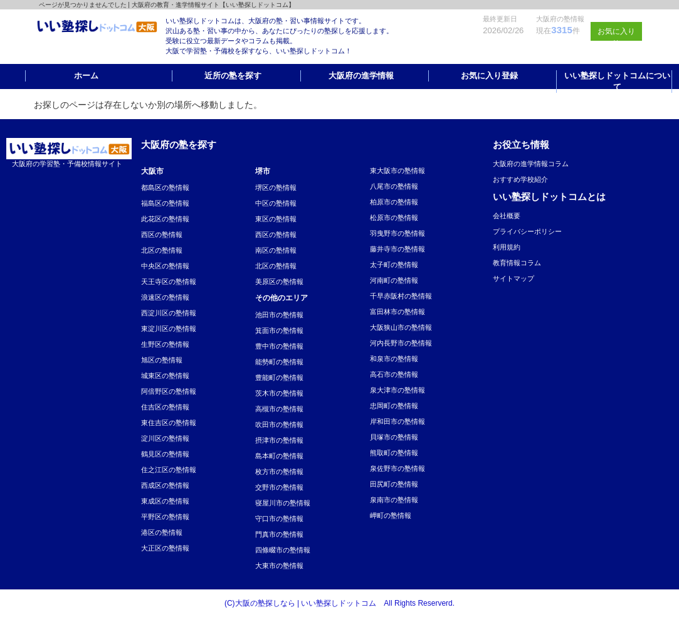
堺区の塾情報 (276, 187)
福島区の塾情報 (165, 203)
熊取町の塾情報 (394, 452)
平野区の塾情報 (165, 516)
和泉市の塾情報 (394, 358)
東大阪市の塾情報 (397, 170)
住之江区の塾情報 (168, 469)
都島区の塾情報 (165, 187)
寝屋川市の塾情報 (282, 503)
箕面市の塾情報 (279, 330)
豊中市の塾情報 (279, 346)
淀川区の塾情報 (165, 438)
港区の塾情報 (161, 532)
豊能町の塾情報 (279, 377)
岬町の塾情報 (390, 515)
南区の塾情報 (276, 250)
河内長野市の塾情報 (401, 343)
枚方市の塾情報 (279, 471)
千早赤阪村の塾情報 (401, 296)
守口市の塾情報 (279, 518)
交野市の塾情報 (279, 487)
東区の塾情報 (276, 219)
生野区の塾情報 (165, 344)
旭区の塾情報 (161, 360)
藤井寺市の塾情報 (397, 249)
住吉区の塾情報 (165, 407)
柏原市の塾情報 (394, 202)
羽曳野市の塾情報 (397, 233)
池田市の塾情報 (279, 315)
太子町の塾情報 (394, 264)
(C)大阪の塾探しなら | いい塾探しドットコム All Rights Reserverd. (339, 603)
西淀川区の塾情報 (168, 313)
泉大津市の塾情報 (397, 390)
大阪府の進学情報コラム (531, 163)
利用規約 (506, 247)
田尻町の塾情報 (394, 484)
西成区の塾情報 (165, 485)
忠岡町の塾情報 (394, 405)
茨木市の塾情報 (279, 393)
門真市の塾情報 (279, 534)
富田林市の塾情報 (397, 311)
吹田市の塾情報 (279, 424)
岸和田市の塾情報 (397, 421)
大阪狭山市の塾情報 (401, 327)
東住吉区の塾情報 (168, 422)
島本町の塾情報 (279, 456)
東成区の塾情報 (165, 501)
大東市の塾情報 (279, 565)
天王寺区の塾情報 (168, 281)
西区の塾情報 (161, 234)
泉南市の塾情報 (394, 500)
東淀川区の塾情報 (168, 328)
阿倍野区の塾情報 (168, 391)
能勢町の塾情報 (279, 362)
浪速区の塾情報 (165, 297)
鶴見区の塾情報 (165, 454)
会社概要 (506, 215)
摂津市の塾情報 (279, 440)
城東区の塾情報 (165, 375)
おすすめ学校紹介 (520, 179)
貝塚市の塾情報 (394, 437)
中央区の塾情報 (165, 266)
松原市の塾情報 (394, 217)
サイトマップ (513, 278)
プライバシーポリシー (527, 231)
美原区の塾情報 (279, 281)
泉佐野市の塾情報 (397, 468)
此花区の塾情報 (165, 219)
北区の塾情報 (161, 250)
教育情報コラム (517, 262)
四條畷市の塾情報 (282, 550)
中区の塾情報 (276, 203)
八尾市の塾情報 (394, 186)
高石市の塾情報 (394, 374)
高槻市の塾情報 (279, 409)
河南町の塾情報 (394, 280)
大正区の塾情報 (165, 548)
